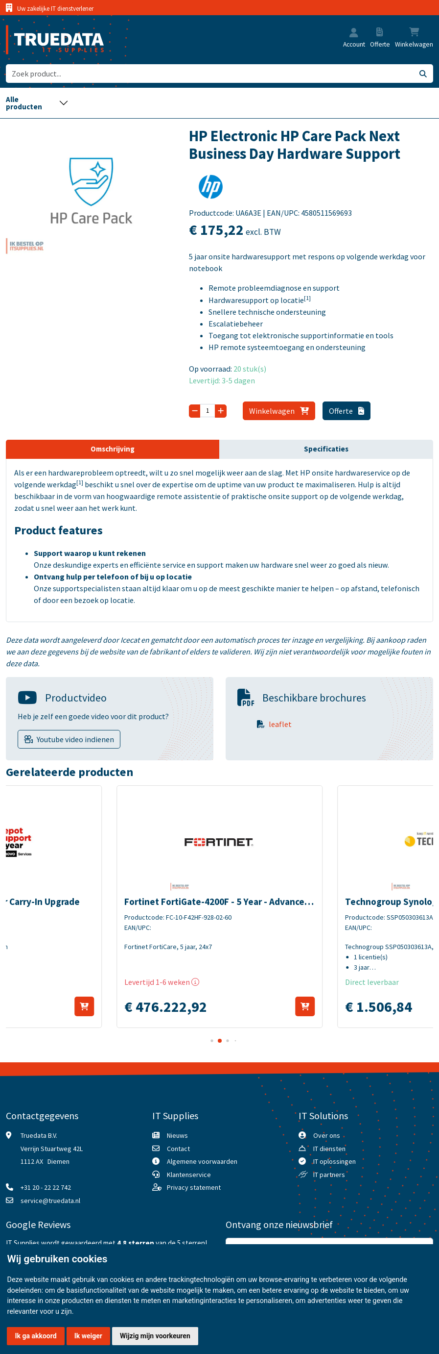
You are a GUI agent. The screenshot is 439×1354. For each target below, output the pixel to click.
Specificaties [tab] (326, 448)
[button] (354, 33)
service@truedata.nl (50, 1200)
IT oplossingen (334, 1161)
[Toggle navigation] (37, 103)
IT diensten (329, 1148)
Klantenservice (189, 1174)
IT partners (329, 1174)
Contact (178, 1148)
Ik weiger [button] (88, 1336)
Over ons (326, 1135)
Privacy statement (194, 1187)
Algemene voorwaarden (202, 1161)
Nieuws (177, 1135)
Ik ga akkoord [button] (35, 1336)
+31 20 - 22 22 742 (46, 1187)
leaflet (280, 724)
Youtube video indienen (75, 739)
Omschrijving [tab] (113, 448)
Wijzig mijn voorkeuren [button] (155, 1336)
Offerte (346, 411)
